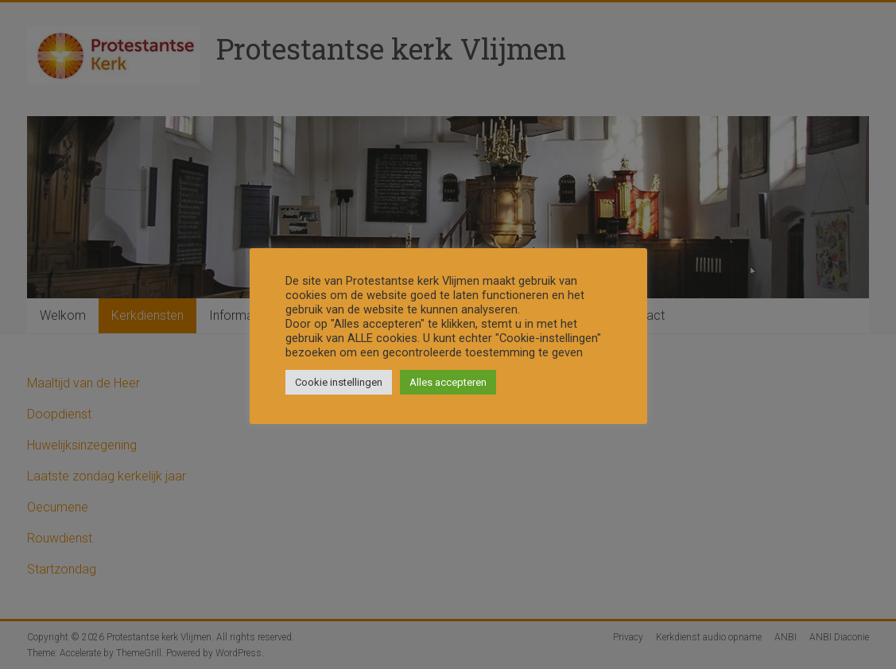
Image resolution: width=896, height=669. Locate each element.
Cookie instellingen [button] (338, 382)
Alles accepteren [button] (448, 382)
